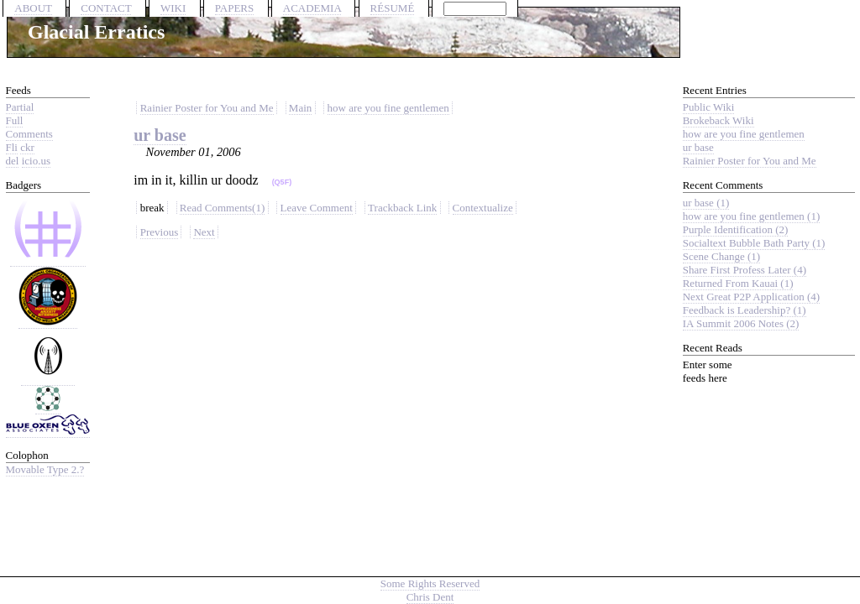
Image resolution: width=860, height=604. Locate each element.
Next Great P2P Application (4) (751, 296)
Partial (20, 107)
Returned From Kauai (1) (738, 283)
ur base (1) (706, 202)
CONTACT (106, 8)
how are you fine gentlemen (388, 108)
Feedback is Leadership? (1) (744, 310)
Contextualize (483, 207)
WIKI (173, 8)
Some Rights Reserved (430, 583)
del (12, 160)
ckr (27, 147)
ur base (160, 135)
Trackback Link (402, 207)
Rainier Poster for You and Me (207, 108)
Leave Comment (317, 207)
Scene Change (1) (721, 256)
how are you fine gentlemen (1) (752, 216)
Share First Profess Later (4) (744, 269)
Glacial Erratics (96, 32)
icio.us (36, 160)
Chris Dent (430, 597)
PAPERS (234, 8)
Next (203, 232)
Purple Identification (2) (736, 229)
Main (300, 108)
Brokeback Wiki (718, 120)
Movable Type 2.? (45, 469)
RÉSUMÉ (392, 8)
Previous (159, 232)
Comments (29, 134)
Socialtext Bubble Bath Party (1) (754, 243)
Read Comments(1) (222, 207)
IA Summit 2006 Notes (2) (741, 323)
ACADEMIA (312, 8)
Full (15, 120)
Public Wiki (709, 107)
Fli (12, 147)
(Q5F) (282, 182)
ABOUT (33, 8)
